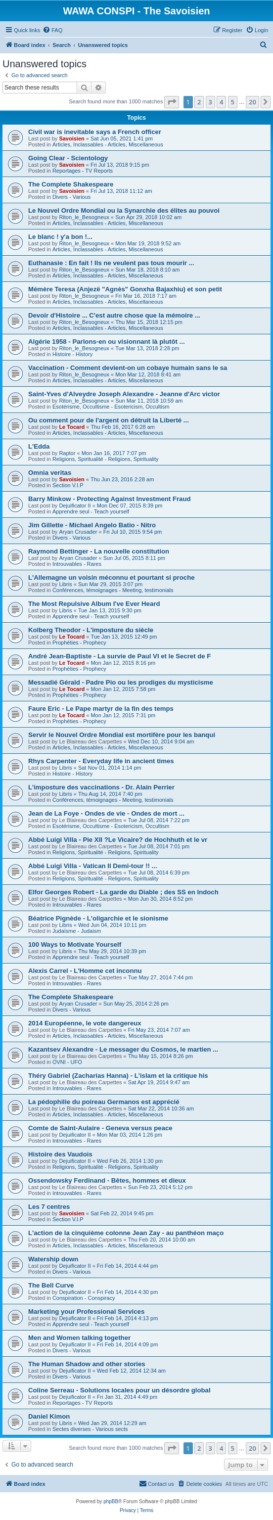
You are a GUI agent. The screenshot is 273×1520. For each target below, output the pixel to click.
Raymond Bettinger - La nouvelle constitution (98, 551)
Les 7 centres (49, 1206)
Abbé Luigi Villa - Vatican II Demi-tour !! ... (92, 866)
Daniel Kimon (49, 1416)
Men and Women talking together (79, 1337)
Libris (65, 584)
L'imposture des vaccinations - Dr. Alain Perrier (101, 787)
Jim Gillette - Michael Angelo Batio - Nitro (92, 525)
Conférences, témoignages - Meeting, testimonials (113, 590)
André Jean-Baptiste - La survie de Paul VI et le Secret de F (119, 656)
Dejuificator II (75, 505)
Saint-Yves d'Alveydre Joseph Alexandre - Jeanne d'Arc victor (124, 394)
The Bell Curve (51, 1285)
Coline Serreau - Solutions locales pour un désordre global (119, 1390)
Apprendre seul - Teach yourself (90, 511)
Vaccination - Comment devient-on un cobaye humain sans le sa (127, 367)
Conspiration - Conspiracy (83, 1298)
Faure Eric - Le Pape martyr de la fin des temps (101, 708)
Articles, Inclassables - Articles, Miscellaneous (107, 144)
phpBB (110, 1501)
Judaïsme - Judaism (76, 931)
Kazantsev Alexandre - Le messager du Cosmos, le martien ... (123, 1049)
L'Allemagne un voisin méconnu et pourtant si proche (111, 577)
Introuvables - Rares (76, 564)
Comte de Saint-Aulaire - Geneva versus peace (100, 1128)
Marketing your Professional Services (86, 1311)
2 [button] (199, 101)
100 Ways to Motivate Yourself (74, 944)
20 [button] (252, 101)
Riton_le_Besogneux (84, 217)
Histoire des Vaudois (60, 1154)
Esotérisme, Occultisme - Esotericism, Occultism (111, 407)
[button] (171, 102)
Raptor (67, 453)
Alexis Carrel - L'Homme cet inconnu (85, 970)
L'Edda (38, 446)
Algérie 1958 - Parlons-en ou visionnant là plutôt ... (106, 341)
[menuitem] (52, 30)
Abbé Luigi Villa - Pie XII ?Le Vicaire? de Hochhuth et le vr (117, 839)
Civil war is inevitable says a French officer (94, 132)
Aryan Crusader (78, 532)
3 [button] (210, 101)
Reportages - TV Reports (82, 171)
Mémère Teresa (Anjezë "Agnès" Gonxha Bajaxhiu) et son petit (125, 289)
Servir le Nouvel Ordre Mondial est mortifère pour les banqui (121, 734)
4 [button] (221, 101)
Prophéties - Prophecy (79, 642)
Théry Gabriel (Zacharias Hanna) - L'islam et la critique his (118, 1075)
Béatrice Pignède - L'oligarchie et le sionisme (98, 918)
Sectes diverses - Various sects (90, 1429)
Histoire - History (72, 354)
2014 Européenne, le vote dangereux (84, 1023)
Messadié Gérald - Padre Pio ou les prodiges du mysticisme (120, 682)
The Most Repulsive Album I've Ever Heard (94, 603)
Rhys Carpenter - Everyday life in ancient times (101, 761)
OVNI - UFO (67, 1062)
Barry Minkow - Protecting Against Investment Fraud (109, 499)
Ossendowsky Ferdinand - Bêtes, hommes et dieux (107, 1180)
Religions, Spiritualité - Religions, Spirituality (105, 459)
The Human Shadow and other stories (86, 1364)
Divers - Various (71, 197)
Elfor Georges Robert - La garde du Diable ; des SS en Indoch (123, 892)
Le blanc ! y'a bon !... (60, 236)
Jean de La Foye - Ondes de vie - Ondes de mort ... (106, 813)
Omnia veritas (49, 472)
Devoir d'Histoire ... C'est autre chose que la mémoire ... (114, 315)
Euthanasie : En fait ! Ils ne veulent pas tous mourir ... (111, 263)
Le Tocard (72, 427)
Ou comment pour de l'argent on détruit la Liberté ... (108, 420)
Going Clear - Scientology (68, 158)
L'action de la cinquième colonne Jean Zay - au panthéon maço (126, 1233)
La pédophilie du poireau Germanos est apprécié (104, 1101)
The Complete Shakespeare (70, 184)
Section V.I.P (68, 485)
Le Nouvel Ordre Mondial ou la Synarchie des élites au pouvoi (124, 210)
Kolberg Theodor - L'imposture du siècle (90, 630)
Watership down (53, 1259)
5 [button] (232, 101)
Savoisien (71, 138)
